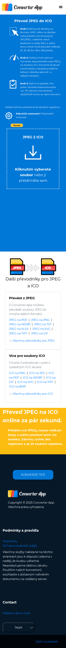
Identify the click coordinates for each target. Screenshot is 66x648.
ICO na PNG (17, 373)
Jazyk (18, 627)
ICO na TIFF (45, 382)
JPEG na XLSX (19, 329)
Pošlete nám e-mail (16, 613)
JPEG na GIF (39, 333)
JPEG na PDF (18, 320)
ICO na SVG (25, 382)
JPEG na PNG (40, 320)
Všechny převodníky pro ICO (32, 393)
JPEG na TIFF (18, 333)
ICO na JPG (37, 373)
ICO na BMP (17, 386)
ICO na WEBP (32, 377)
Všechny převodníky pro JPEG (33, 340)
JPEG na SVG (41, 329)
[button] (8, 115)
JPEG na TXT (43, 324)
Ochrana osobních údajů (20, 545)
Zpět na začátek (47, 641)
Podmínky (10, 541)
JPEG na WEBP (19, 324)
